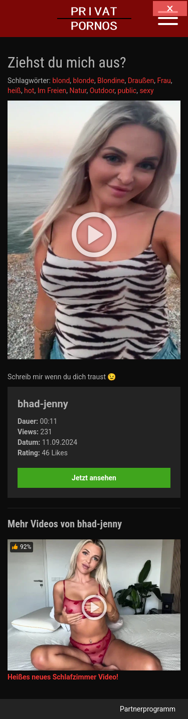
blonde (83, 81)
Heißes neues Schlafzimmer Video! (63, 677)
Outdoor (102, 91)
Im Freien (52, 91)
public (127, 91)
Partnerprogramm (147, 709)
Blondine (110, 81)
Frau (163, 81)
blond (61, 81)
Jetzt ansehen (94, 478)
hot (29, 91)
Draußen (141, 81)
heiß (14, 91)
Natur (78, 91)
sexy (146, 91)
